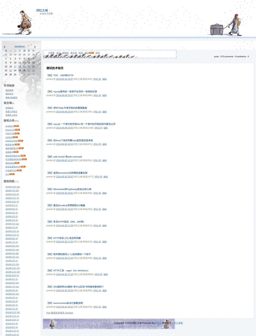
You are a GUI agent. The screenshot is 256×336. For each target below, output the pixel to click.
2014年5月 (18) (12, 250)
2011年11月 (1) (12, 331)
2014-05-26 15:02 (64, 176)
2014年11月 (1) (12, 235)
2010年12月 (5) (12, 335)
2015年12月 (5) (12, 194)
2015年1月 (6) (12, 227)
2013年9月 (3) (12, 279)
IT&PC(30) (10, 133)
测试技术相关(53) (13, 156)
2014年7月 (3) (12, 242)
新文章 (74, 53)
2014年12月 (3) (12, 231)
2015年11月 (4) (12, 198)
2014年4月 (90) (12, 253)
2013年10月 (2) (12, 275)
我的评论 (9, 94)
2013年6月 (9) (12, 290)
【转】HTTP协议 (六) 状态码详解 (63, 238)
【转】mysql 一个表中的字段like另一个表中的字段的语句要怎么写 (80, 124)
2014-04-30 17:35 (64, 241)
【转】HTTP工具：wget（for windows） (68, 270)
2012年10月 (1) (12, 320)
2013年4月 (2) (12, 298)
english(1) (10, 126)
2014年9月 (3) (12, 238)
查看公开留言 (11, 111)
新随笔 (65, 53)
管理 (97, 53)
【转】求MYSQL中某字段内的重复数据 (66, 108)
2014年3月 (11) (12, 257)
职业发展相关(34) (13, 167)
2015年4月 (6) (12, 220)
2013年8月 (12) (12, 283)
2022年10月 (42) (13, 187)
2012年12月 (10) (13, 312)
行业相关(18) (11, 170)
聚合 (87, 53)
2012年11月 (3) (12, 316)
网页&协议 (10, 163)
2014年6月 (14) (12, 246)
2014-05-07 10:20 (64, 209)
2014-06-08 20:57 (64, 95)
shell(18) (9, 137)
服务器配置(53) (12, 148)
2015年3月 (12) (12, 224)
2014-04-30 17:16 (64, 274)
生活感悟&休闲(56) (14, 159)
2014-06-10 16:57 (64, 79)
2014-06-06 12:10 (64, 160)
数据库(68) (10, 144)
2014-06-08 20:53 (64, 128)
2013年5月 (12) (12, 294)
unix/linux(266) (12, 141)
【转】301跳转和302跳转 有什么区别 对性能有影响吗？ (75, 286)
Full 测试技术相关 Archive (59, 312)
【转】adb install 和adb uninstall (64, 156)
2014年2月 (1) (12, 261)
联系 (81, 53)
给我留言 (9, 108)
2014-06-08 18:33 (64, 144)
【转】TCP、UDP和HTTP (59, 75)
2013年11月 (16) (13, 272)
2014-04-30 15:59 (64, 290)
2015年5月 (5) (12, 216)
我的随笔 (9, 90)
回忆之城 (42, 10)
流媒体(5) (10, 152)
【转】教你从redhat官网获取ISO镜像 (65, 205)
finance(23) (10, 130)
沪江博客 (178, 323)
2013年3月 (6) (12, 301)
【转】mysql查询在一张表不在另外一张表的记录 (71, 91)
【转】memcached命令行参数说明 (64, 303)
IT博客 (51, 53)
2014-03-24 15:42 (64, 307)
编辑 (104, 79)
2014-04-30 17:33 (64, 258)
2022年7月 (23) (12, 190)
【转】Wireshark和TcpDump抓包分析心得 (68, 189)
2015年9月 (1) (12, 205)
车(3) (8, 174)
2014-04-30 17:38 (64, 225)
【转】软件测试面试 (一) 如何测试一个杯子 (68, 254)
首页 (58, 53)
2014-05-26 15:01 (64, 193)
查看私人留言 (11, 115)
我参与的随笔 (11, 97)
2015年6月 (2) (12, 213)
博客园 (157, 323)
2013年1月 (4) (12, 309)
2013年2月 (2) (12, 305)
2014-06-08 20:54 (64, 111)
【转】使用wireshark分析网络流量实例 (66, 173)
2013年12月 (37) (13, 268)
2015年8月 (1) (12, 209)
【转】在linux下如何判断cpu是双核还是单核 (69, 140)
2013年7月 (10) (12, 287)
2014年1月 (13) (12, 264)
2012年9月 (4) (12, 324)
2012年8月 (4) (12, 327)
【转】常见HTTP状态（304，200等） (66, 221)
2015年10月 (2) (12, 202)
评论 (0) (97, 79)
